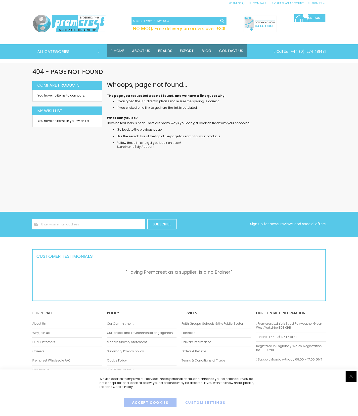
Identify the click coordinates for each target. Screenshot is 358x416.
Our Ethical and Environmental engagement (140, 333)
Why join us (41, 333)
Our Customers (43, 342)
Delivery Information (196, 342)
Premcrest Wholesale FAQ (51, 361)
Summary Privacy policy (125, 351)
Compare (259, 3)
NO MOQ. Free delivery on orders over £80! (179, 28)
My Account (145, 147)
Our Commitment (120, 324)
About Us (39, 324)
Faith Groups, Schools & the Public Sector (212, 324)
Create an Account (289, 3)
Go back (123, 130)
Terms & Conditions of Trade (203, 361)
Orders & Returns (194, 351)
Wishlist (237, 3)
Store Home (125, 147)
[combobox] (179, 21)
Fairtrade (188, 333)
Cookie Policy (117, 361)
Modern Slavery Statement (127, 342)
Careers (38, 351)
